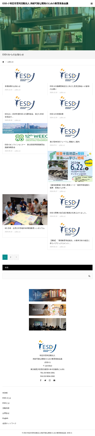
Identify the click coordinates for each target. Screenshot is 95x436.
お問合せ (5, 413)
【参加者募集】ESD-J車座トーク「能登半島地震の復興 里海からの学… (69, 186)
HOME (5, 393)
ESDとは (6, 403)
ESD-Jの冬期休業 (56, 114)
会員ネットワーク (9, 423)
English (5, 418)
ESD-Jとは (6, 398)
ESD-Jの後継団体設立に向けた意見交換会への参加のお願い (69, 87)
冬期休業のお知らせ (12, 86)
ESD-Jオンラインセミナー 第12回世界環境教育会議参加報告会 (25, 146)
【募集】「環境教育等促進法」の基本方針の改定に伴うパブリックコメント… (70, 241)
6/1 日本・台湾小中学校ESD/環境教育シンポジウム (25, 228)
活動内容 (5, 408)
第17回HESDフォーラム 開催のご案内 (65, 142)
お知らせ (18, 90)
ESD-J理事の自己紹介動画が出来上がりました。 (69, 213)
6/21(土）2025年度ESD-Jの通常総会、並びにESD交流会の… (24, 115)
